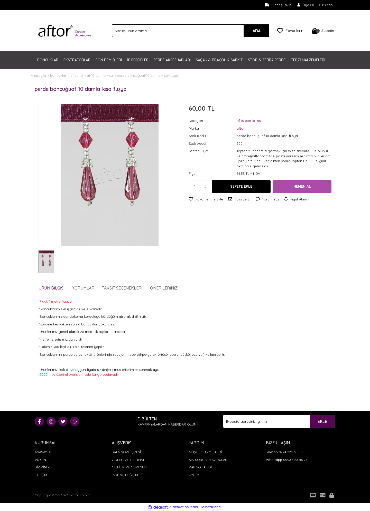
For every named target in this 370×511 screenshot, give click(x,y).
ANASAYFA (43, 452)
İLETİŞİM (41, 475)
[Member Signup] (305, 5)
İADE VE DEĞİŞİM (125, 475)
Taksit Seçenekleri (122, 288)
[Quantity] (199, 186)
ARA (257, 30)
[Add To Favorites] (206, 199)
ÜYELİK (194, 475)
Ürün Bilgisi (51, 288)
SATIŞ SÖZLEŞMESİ (126, 452)
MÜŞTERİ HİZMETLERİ (205, 452)
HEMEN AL (302, 186)
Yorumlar (83, 288)
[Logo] (65, 30)
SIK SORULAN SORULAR (208, 460)
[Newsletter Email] (279, 421)
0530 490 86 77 (295, 460)
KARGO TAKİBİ (200, 467)
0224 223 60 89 (291, 452)
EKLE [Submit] (322, 421)
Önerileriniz (164, 288)
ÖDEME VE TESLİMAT (128, 460)
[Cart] (323, 31)
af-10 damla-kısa (250, 121)
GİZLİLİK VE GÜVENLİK (129, 467)
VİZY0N (40, 460)
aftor (241, 128)
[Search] (190, 30)
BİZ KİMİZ (42, 467)
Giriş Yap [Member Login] (326, 5)
